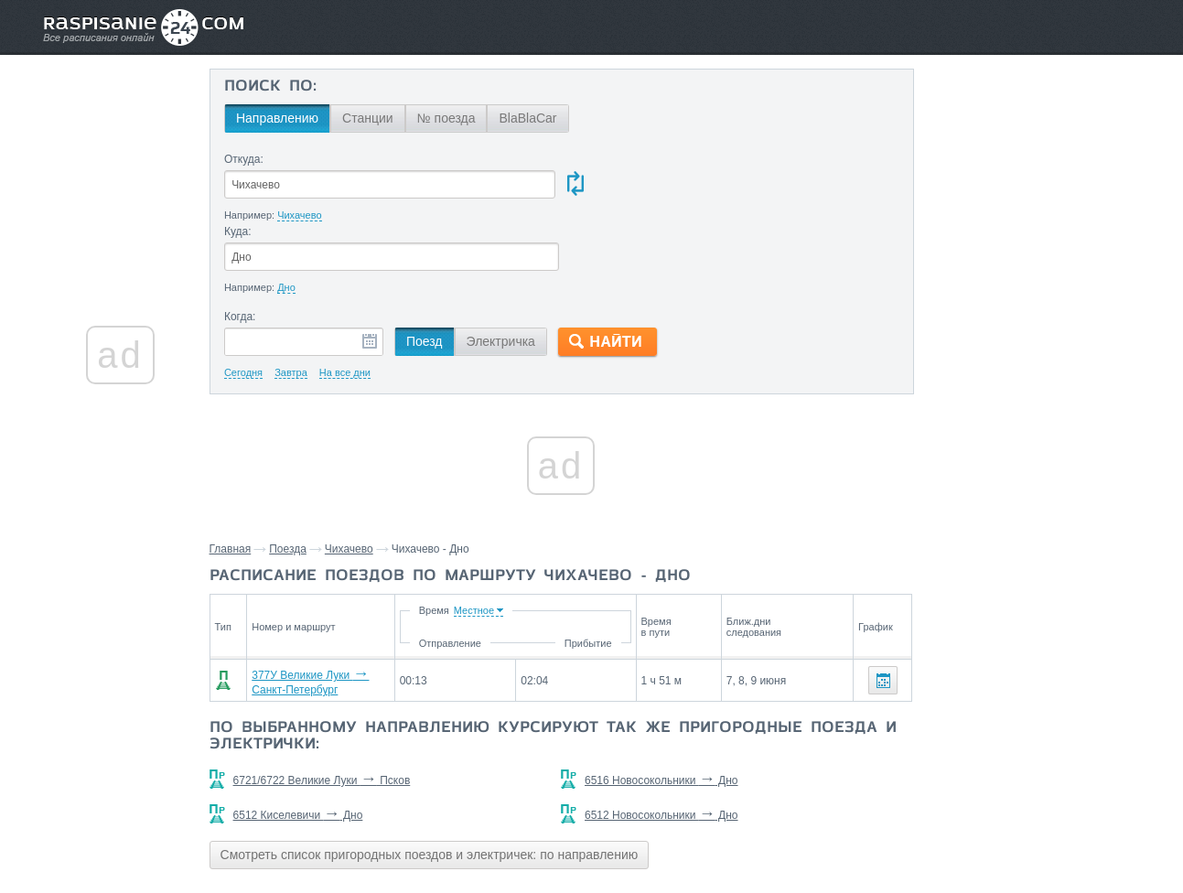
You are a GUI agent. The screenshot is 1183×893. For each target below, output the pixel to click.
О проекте (680, 839)
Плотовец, (952, 720)
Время (558, 538)
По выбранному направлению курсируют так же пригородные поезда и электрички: (551, 661)
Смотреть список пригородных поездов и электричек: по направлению (437, 779)
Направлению (284, 118)
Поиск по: (277, 87)
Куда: (594, 159)
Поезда (295, 477)
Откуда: (251, 159)
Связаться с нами (593, 839)
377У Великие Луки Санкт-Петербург (354, 608)
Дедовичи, (1016, 720)
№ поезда (453, 118)
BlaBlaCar (535, 118)
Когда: (247, 245)
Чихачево (356, 477)
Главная (238, 477)
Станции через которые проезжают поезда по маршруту (1006, 678)
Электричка (507, 270)
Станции (375, 118)
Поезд (432, 270)
